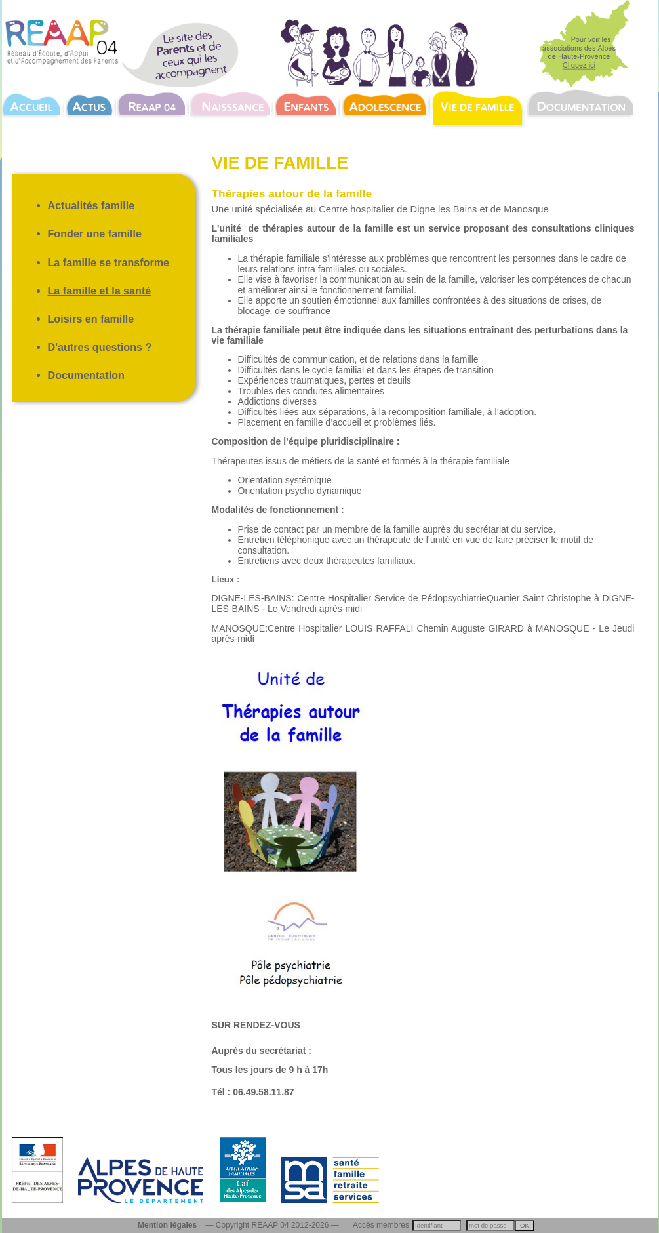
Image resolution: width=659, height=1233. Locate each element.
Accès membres (381, 1225)
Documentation (86, 375)
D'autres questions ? (100, 347)
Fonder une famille (95, 233)
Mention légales (167, 1225)
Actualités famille (91, 205)
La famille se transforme (109, 262)
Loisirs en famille (91, 319)
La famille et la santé (99, 290)
